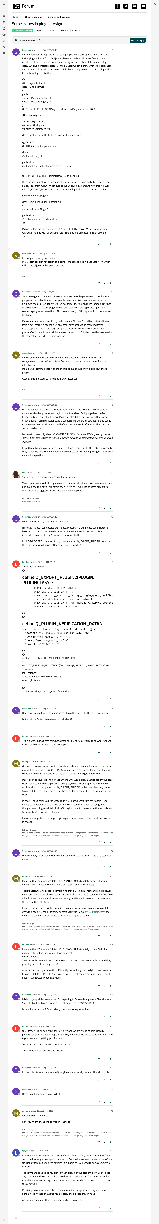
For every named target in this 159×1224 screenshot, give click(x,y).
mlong (25, 761)
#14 (111, 944)
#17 (111, 1067)
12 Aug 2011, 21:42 (46, 944)
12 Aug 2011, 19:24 (47, 253)
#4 (112, 352)
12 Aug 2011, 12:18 (48, 49)
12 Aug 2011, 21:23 (48, 708)
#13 (111, 876)
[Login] (155, 3)
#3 (112, 291)
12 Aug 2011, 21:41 (45, 876)
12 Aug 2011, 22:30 (48, 1089)
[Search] (4, 40)
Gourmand (26, 49)
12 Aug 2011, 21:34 (48, 850)
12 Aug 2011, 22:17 (48, 1067)
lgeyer (25, 1150)
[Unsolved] (4, 53)
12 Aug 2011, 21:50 (48, 994)
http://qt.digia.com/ (95, 912)
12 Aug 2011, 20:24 (44, 472)
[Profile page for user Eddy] (16, 474)
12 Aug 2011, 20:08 (48, 404)
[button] (4, 1220)
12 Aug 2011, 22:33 (45, 1110)
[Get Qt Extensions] (4, 47)
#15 (111, 994)
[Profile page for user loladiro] (16, 564)
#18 (111, 1089)
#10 (111, 736)
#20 (111, 1150)
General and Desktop (22, 30)
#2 (112, 253)
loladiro (25, 561)
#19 (111, 1110)
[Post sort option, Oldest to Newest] (24, 40)
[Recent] (4, 9)
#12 (111, 850)
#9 (112, 708)
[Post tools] (110, 244)
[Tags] (4, 16)
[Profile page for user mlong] (16, 763)
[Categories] (4, 3)
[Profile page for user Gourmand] (16, 52)
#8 (112, 561)
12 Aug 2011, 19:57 (47, 352)
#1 (112, 49)
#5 (112, 404)
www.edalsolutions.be (31, 501)
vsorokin (26, 253)
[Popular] (4, 22)
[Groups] (4, 34)
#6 (112, 472)
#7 (112, 516)
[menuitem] (155, 3)
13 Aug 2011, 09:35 (45, 1150)
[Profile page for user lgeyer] (16, 1153)
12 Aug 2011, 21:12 (48, 516)
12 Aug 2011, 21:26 (46, 736)
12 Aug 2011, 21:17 (46, 561)
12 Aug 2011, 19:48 (48, 291)
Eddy (24, 472)
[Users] (4, 28)
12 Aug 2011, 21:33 (45, 761)
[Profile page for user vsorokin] (16, 255)
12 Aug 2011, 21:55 (46, 1026)
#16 (111, 1026)
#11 (111, 761)
